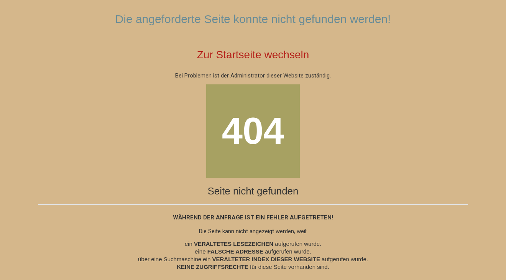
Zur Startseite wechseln (253, 55)
